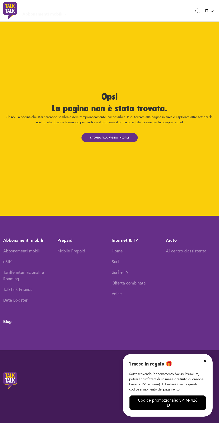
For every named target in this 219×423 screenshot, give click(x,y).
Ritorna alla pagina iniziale (109, 137)
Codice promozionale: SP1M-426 (168, 402)
